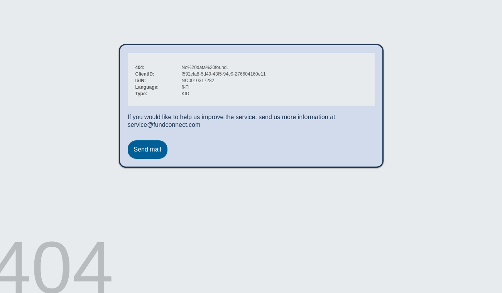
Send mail (147, 149)
